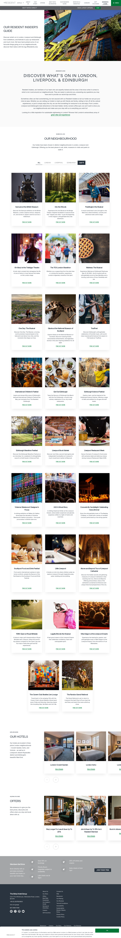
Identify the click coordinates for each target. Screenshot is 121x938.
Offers (42, 3)
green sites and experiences (60, 115)
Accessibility (60, 905)
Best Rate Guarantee (46, 899)
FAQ (58, 894)
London (47, 163)
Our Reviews (60, 901)
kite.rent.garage (14, 904)
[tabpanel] (26, 199)
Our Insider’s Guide (46, 903)
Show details (25, 934)
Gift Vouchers (47, 912)
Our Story (45, 894)
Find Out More (26, 222)
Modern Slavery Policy (61, 911)
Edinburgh (71, 163)
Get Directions (14, 907)
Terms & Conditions (62, 903)
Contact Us (60, 891)
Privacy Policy (60, 914)
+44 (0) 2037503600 (16, 901)
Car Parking (60, 898)
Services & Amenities (46, 907)
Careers (87, 3)
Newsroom (60, 896)
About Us (45, 891)
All (39, 163)
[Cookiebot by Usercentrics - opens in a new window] (10, 935)
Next (56, 780)
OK (107, 920)
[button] (116, 3)
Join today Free (102, 870)
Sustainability (60, 908)
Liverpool (59, 163)
